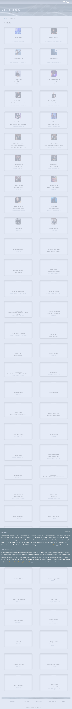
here (57, 545)
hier (32, 562)
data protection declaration (47, 545)
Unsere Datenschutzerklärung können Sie (18, 562)
